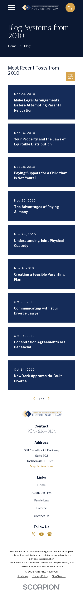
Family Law (41, 500)
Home (41, 485)
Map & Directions (41, 466)
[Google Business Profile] (49, 534)
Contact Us (41, 516)
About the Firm (41, 493)
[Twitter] (33, 534)
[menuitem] (22, 576)
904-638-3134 (41, 431)
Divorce (41, 508)
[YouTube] (41, 534)
